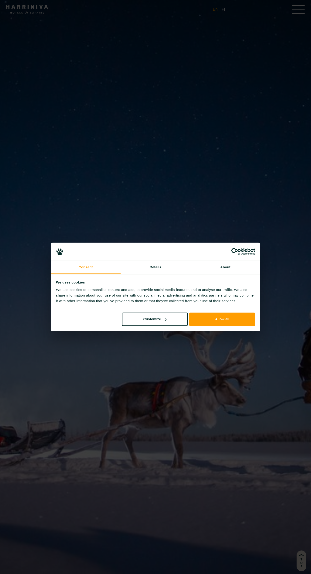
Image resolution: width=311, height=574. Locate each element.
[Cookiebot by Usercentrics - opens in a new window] (234, 251)
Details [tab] (155, 267)
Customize (155, 319)
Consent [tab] (86, 267)
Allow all (222, 319)
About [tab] (225, 267)
